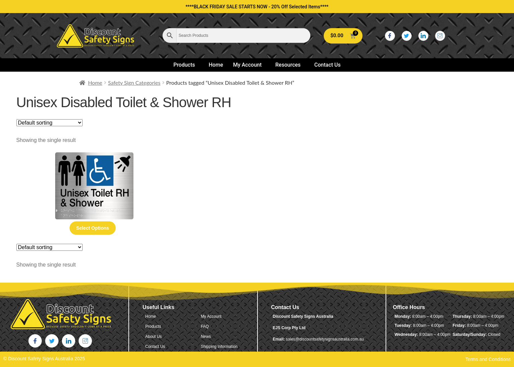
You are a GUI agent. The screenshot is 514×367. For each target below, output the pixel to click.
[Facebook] (390, 36)
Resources (288, 65)
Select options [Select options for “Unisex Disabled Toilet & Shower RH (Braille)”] (92, 228)
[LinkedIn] (423, 36)
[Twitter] (407, 36)
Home (216, 65)
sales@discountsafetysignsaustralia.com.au (325, 339)
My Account (247, 65)
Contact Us (327, 65)
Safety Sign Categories (134, 82)
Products (184, 65)
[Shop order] (49, 122)
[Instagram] (440, 36)
